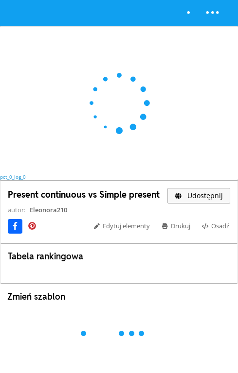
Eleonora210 (48, 209)
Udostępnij (199, 195)
